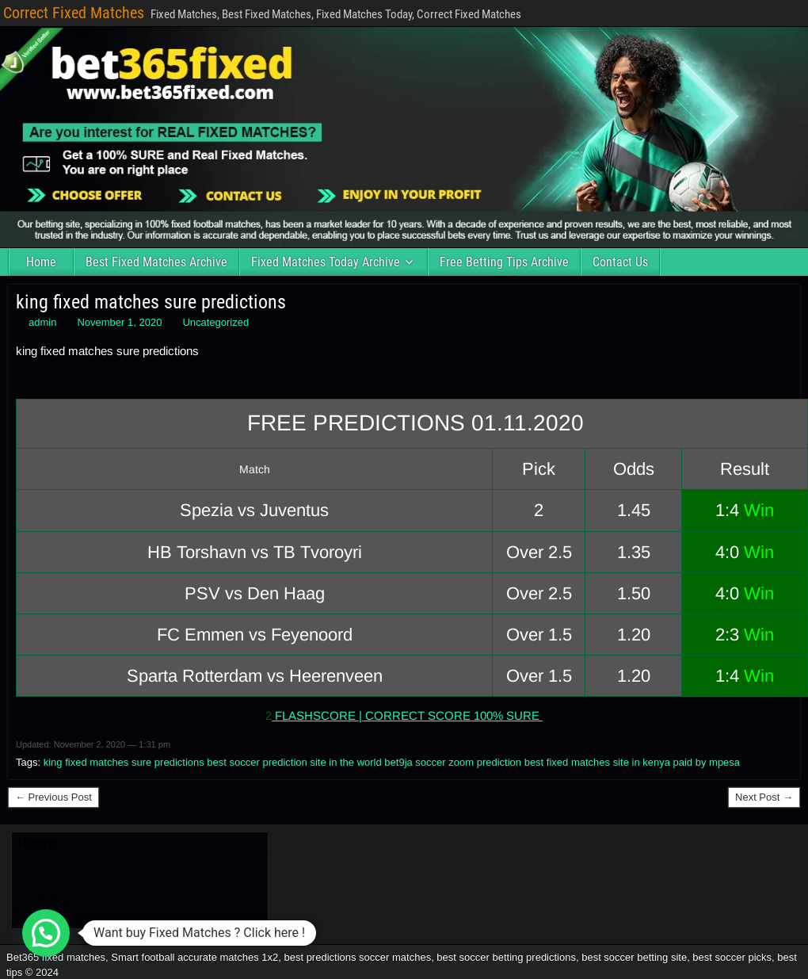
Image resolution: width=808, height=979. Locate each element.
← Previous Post (53, 797)
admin (42, 322)
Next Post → (764, 797)
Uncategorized (215, 322)
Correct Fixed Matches (73, 12)
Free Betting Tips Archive (504, 262)
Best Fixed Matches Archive (156, 262)
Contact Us (620, 262)
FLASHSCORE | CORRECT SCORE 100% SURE (407, 715)
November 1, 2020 (119, 322)
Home (41, 262)
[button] (46, 933)
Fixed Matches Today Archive (325, 262)
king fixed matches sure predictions (151, 302)
